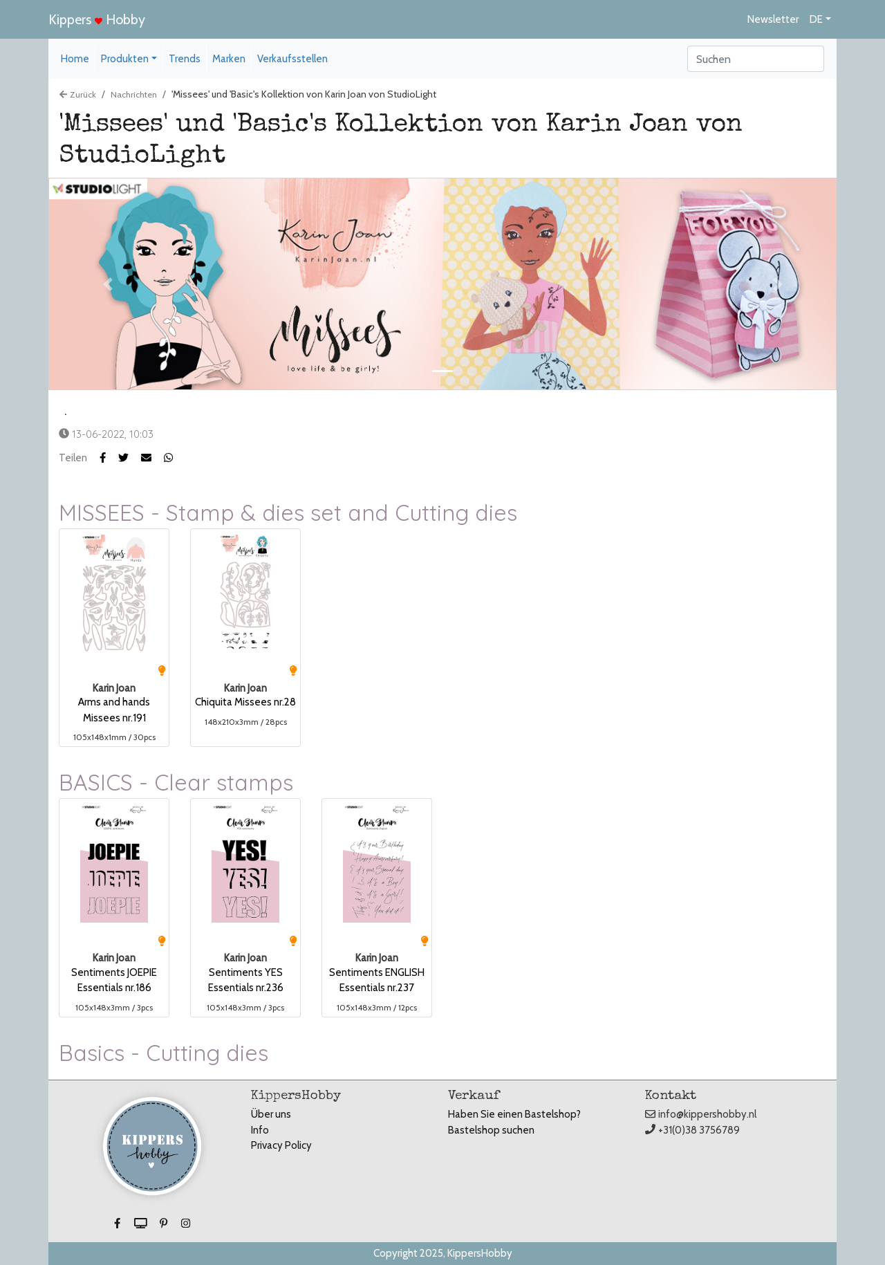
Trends (185, 59)
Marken (228, 59)
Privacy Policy (281, 1145)
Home (75, 59)
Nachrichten (134, 94)
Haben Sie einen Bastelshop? (514, 1114)
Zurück (77, 94)
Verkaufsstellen (292, 59)
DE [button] (816, 19)
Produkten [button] (125, 59)
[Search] (755, 59)
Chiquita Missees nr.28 (245, 702)
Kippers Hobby (96, 19)
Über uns (271, 1114)
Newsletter (773, 19)
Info (260, 1130)
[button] (129, 458)
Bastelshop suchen (491, 1130)
